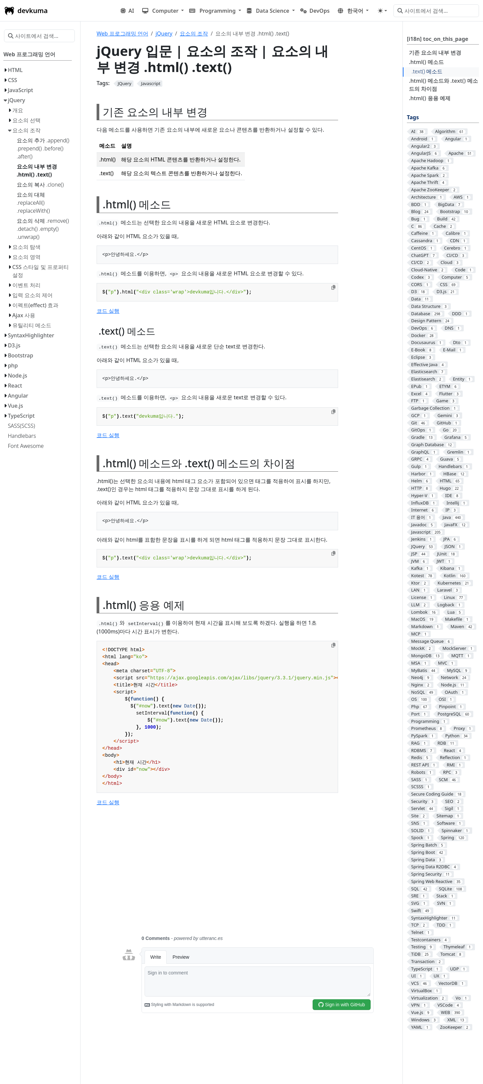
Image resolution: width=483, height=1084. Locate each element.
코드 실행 (108, 311)
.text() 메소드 (427, 71)
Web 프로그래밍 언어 (122, 33)
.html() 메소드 (426, 62)
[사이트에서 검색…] (436, 10)
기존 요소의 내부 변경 (435, 52)
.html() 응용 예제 (429, 98)
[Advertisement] (247, 875)
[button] (163, 10)
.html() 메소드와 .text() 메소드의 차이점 (443, 84)
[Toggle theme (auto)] (382, 10)
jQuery (164, 33)
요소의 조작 (194, 33)
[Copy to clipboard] (333, 287)
